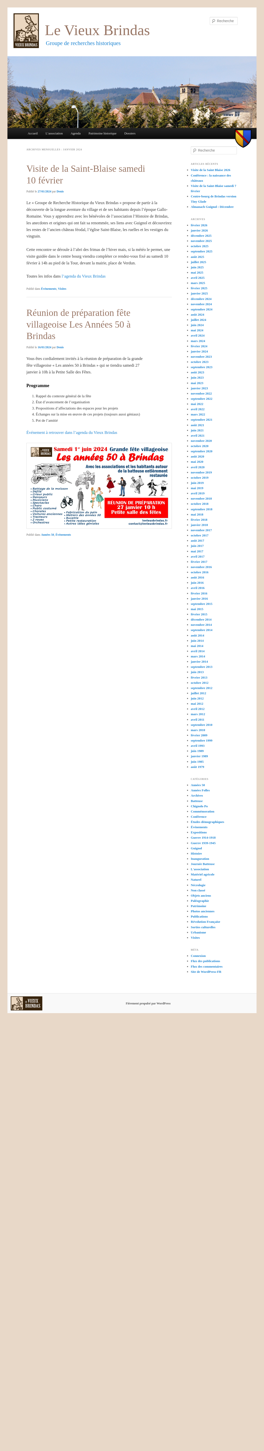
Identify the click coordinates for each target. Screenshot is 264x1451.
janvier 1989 (199, 756)
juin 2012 (197, 698)
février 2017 (199, 562)
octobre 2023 (199, 362)
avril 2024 (197, 335)
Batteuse (197, 801)
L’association (54, 133)
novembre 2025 (201, 241)
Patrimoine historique (102, 133)
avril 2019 (197, 493)
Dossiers (129, 133)
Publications (199, 916)
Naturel (196, 879)
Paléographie (200, 901)
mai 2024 (197, 330)
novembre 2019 (201, 472)
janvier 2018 (199, 525)
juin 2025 (197, 267)
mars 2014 (198, 656)
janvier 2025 (199, 293)
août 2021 (197, 425)
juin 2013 (197, 672)
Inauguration (200, 859)
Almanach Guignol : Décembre (212, 207)
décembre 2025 (201, 235)
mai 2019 (197, 488)
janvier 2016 (199, 598)
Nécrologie (198, 885)
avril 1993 (197, 746)
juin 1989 (197, 751)
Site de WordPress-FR (206, 972)
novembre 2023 (201, 356)
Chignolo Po (199, 806)
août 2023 (197, 372)
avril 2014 (197, 651)
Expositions (199, 832)
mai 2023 (197, 383)
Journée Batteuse (203, 864)
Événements (49, 288)
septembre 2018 (201, 509)
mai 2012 (197, 703)
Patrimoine (198, 906)
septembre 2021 (201, 419)
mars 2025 (198, 283)
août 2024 (197, 314)
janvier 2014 (199, 661)
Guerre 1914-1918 (203, 837)
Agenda (75, 133)
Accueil (33, 133)
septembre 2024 (201, 309)
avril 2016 (197, 588)
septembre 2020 (201, 451)
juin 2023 (197, 377)
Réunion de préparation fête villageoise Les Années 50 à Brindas (78, 324)
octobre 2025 (199, 246)
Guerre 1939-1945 (203, 843)
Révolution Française (205, 922)
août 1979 (197, 767)
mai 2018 (197, 514)
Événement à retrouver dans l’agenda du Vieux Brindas (71, 432)
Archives (197, 795)
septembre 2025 (201, 251)
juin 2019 (197, 483)
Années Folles (200, 790)
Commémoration (202, 811)
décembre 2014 (201, 619)
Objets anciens (201, 895)
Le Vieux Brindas (97, 30)
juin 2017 (197, 546)
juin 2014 (197, 640)
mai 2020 (197, 462)
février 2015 (199, 614)
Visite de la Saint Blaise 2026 (210, 170)
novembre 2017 (201, 530)
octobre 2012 (199, 683)
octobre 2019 (199, 477)
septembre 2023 (201, 367)
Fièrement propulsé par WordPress (148, 1003)
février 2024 (199, 346)
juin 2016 (197, 582)
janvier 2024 (199, 351)
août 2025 (197, 257)
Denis (60, 191)
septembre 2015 (201, 604)
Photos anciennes (202, 911)
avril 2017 (197, 556)
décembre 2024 (201, 299)
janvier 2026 (199, 230)
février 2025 (199, 288)
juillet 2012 (198, 693)
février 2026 (199, 225)
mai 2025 (197, 272)
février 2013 (199, 677)
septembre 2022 (201, 399)
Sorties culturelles (203, 927)
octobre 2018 (199, 504)
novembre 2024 (201, 304)
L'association (200, 869)
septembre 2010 (201, 725)
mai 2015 (197, 609)
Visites (62, 288)
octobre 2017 (199, 535)
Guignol (196, 848)
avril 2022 (197, 409)
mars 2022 (198, 414)
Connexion (198, 956)
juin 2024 (197, 325)
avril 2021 (197, 435)
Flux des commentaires (207, 966)
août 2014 (197, 635)
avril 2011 (197, 719)
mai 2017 (197, 551)
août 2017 (197, 540)
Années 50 (47, 534)
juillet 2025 (198, 262)
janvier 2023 (199, 388)
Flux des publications (205, 961)
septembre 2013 (201, 667)
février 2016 (199, 593)
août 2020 (197, 456)
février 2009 (199, 735)
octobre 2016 (199, 572)
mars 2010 (198, 730)
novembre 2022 (201, 393)
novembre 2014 (201, 625)
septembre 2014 (201, 630)
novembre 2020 (201, 441)
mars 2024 (198, 341)
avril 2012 (197, 709)
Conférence (198, 816)
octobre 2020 (199, 446)
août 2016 (197, 577)
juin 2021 (197, 430)
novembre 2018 (201, 498)
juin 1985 (197, 761)
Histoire (196, 853)
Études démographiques (207, 822)
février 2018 (199, 520)
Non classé (198, 890)
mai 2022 (197, 404)
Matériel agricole (202, 874)
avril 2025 (197, 278)
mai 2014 (197, 646)
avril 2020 (197, 467)
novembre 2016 (201, 567)
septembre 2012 (201, 688)
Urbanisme (198, 932)
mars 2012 (198, 714)
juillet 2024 (198, 320)
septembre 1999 (201, 740)
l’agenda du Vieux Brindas (84, 276)
